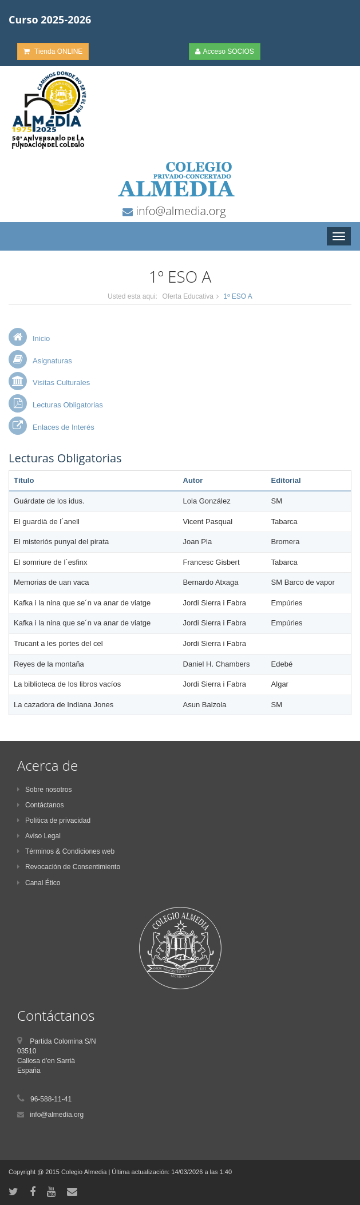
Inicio (41, 338)
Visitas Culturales (61, 382)
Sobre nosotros (44, 790)
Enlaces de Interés (63, 427)
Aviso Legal (39, 836)
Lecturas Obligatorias (68, 405)
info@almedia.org (179, 211)
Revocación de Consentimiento (68, 867)
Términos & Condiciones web (65, 851)
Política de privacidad (53, 820)
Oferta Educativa (187, 296)
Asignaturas (52, 360)
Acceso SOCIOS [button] (224, 51)
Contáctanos (40, 805)
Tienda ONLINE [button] (52, 51)
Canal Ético (38, 883)
